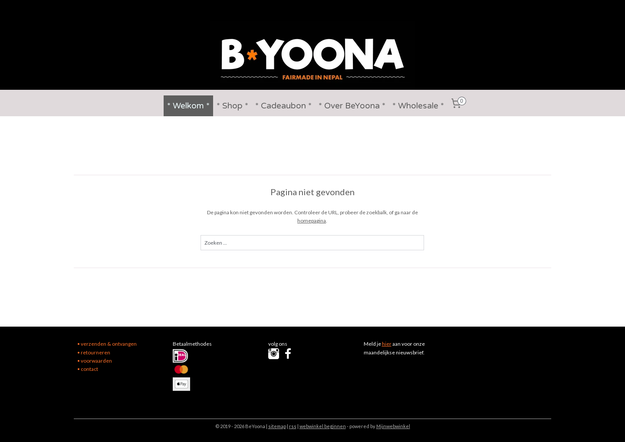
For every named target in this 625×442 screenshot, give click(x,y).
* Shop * (232, 106)
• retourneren (93, 352)
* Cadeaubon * (283, 106)
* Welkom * (188, 106)
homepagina (312, 220)
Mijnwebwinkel (393, 426)
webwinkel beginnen (322, 426)
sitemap (277, 426)
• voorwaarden (94, 360)
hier (386, 344)
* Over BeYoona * (352, 106)
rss (292, 426)
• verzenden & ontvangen (107, 344)
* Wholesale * (418, 106)
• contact (87, 369)
